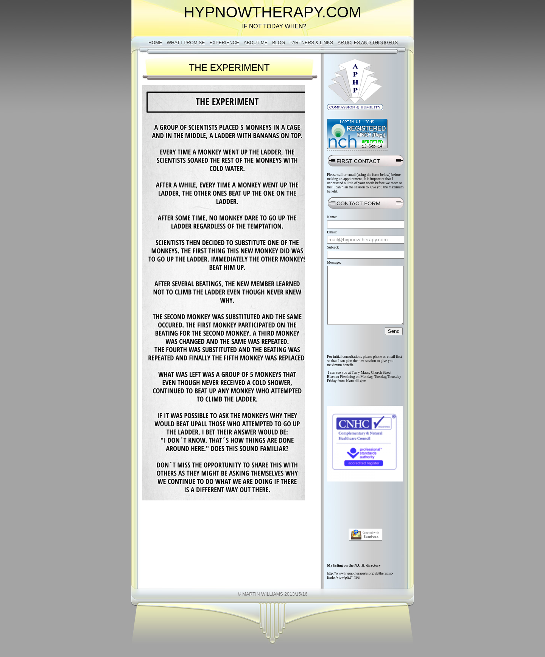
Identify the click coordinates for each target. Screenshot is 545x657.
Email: (332, 232)
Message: (334, 262)
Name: (332, 217)
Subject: (333, 247)
